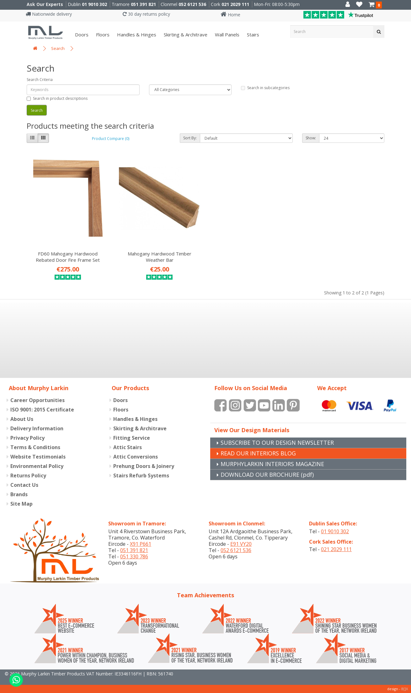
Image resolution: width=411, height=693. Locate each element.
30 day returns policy (146, 14)
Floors (102, 34)
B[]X (404, 688)
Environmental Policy (36, 466)
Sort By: (190, 138)
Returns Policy (28, 475)
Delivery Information (36, 428)
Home (230, 15)
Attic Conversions (135, 456)
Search (58, 48)
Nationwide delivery (49, 14)
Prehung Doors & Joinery (143, 466)
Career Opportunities (37, 400)
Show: (311, 138)
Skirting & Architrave (185, 34)
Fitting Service (131, 437)
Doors (81, 34)
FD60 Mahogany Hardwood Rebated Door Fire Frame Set (68, 256)
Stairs (252, 34)
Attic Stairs (127, 447)
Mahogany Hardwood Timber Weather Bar (159, 256)
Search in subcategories (265, 87)
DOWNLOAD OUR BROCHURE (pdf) (267, 474)
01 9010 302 (94, 4)
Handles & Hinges (136, 34)
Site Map (21, 503)
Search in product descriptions (57, 98)
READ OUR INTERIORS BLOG (258, 453)
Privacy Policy (27, 437)
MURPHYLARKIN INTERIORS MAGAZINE (272, 464)
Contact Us (24, 484)
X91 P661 (140, 543)
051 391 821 (143, 4)
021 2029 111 (235, 4)
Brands (19, 494)
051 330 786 (134, 556)
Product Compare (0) (110, 138)
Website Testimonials (38, 456)
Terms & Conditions (35, 447)
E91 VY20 (241, 543)
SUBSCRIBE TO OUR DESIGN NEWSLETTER (277, 442)
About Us (21, 419)
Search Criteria (40, 79)
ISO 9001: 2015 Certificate (42, 409)
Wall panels (226, 34)
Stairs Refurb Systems (141, 475)
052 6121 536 (192, 4)
